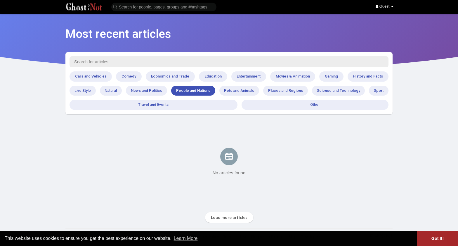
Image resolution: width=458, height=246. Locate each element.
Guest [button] (384, 6)
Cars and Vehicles (91, 76)
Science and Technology (338, 90)
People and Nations (193, 90)
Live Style (82, 90)
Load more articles (229, 217)
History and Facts (368, 76)
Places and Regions (285, 90)
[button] (163, 6)
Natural (111, 90)
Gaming (331, 76)
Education (213, 76)
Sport (379, 90)
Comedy (129, 76)
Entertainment (249, 76)
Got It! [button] (437, 238)
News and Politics (146, 90)
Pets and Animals (239, 90)
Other (315, 104)
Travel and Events (153, 104)
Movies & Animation (293, 76)
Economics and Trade (170, 76)
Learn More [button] (186, 238)
